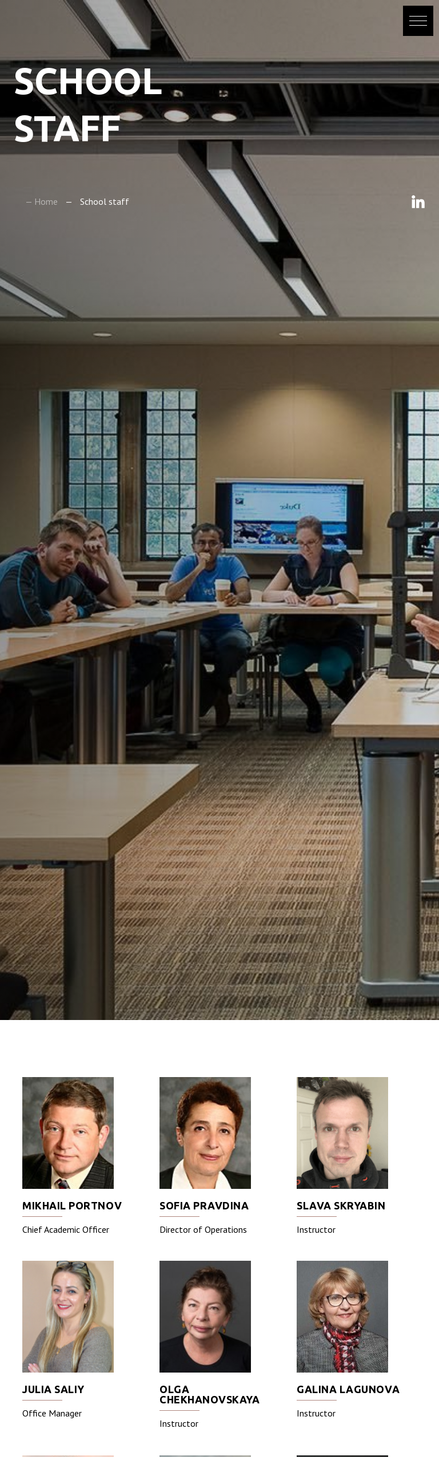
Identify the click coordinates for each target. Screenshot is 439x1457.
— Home (41, 201)
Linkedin (418, 202)
